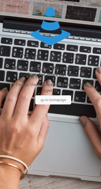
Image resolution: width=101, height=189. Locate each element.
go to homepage (53, 100)
